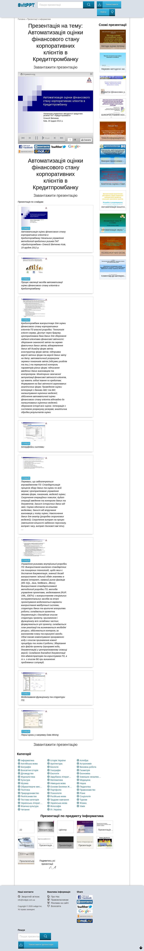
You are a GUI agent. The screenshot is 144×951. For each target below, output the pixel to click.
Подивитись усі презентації (47, 864)
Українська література (32, 803)
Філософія (55, 806)
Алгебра (84, 760)
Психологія (56, 793)
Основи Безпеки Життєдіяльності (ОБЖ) (61, 786)
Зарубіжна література (61, 777)
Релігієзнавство (29, 796)
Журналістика (28, 777)
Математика (56, 780)
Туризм (83, 799)
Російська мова (58, 796)
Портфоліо (55, 790)
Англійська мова (29, 763)
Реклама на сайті (60, 903)
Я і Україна (55, 809)
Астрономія (86, 763)
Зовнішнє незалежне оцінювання (91, 777)
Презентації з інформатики (39, 19)
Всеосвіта (56, 906)
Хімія (82, 806)
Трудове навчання (59, 799)
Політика (25, 790)
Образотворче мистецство (32, 786)
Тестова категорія (30, 799)
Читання (25, 809)
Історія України (58, 760)
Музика (24, 783)
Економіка (85, 773)
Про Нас (55, 896)
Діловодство (27, 773)
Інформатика (27, 760)
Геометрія (85, 770)
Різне (82, 793)
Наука (83, 783)
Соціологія (85, 796)
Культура (25, 780)
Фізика (83, 803)
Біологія (54, 767)
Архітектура (56, 763)
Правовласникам (59, 900)
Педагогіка (85, 786)
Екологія (54, 773)
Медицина (85, 780)
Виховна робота (88, 767)
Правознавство (87, 790)
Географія (55, 770)
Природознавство (30, 793)
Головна (21, 19)
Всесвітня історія (29, 770)
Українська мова (58, 803)
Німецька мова (58, 783)
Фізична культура (29, 806)
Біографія (26, 767)
